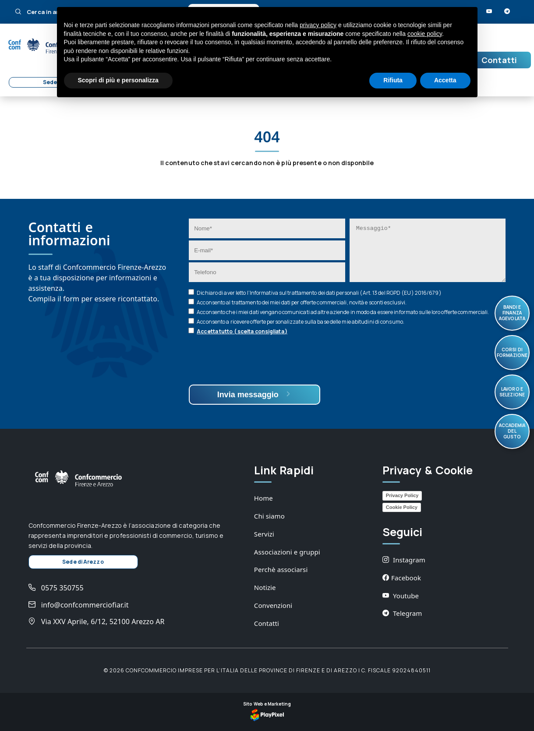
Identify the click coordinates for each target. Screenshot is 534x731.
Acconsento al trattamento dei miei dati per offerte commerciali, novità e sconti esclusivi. (302, 302)
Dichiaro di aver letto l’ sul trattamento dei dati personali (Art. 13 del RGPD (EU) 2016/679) (319, 293)
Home (263, 498)
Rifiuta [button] (393, 80)
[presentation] (255, 361)
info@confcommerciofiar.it (78, 605)
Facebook (401, 577)
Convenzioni (273, 605)
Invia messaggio (254, 394)
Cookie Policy (401, 507)
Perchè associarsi (281, 569)
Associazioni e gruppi (287, 551)
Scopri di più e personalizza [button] (118, 80)
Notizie (265, 587)
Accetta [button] (445, 80)
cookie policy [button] (424, 33)
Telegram (402, 613)
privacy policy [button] (318, 24)
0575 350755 (56, 588)
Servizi (264, 534)
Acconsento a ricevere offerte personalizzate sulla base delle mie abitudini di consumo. (300, 321)
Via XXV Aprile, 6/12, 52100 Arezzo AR (96, 621)
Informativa (264, 293)
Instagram (403, 559)
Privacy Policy (402, 495)
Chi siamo (269, 516)
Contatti (499, 60)
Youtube (400, 595)
